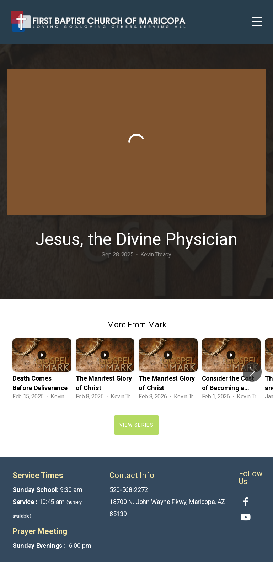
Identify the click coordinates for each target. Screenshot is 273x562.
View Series (136, 425)
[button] (252, 372)
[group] (41, 371)
